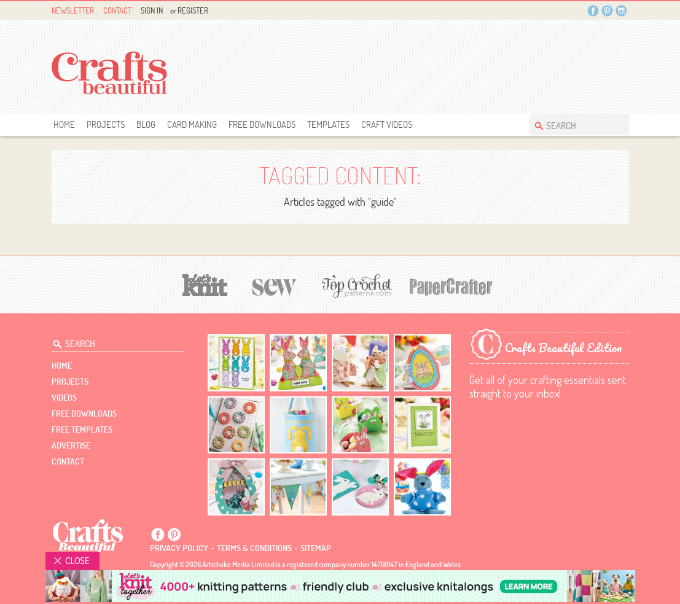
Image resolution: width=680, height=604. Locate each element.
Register (193, 10)
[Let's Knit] (205, 283)
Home (64, 124)
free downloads (262, 124)
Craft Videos (386, 124)
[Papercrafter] (451, 285)
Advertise (71, 445)
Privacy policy (179, 548)
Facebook (593, 11)
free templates (82, 429)
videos (64, 397)
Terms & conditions (254, 548)
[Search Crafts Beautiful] (573, 124)
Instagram (621, 11)
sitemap (315, 548)
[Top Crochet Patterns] (355, 286)
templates (328, 124)
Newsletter (73, 10)
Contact (117, 10)
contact (68, 461)
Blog (145, 124)
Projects (106, 124)
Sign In (152, 10)
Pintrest (607, 11)
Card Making (192, 124)
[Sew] (275, 285)
